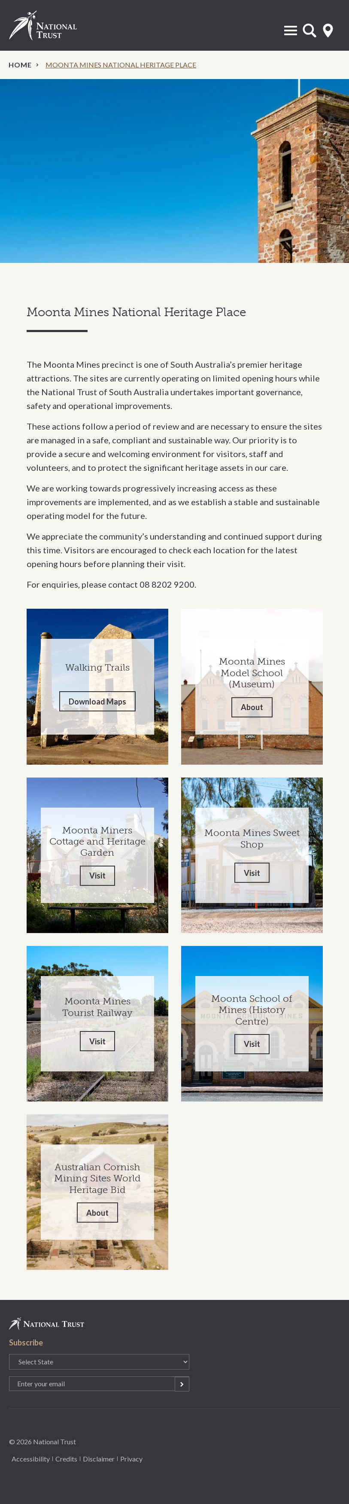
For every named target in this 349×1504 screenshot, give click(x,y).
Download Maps (97, 701)
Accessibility (31, 1458)
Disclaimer (99, 1458)
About (252, 707)
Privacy (131, 1458)
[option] (174, 171)
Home (20, 65)
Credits (66, 1458)
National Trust (52, 25)
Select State (328, 30)
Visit (97, 875)
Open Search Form (309, 30)
